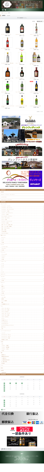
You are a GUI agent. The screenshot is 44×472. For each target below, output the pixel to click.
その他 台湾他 (4, 233)
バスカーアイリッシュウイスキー (7, 200)
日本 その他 (4, 231)
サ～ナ (3, 270)
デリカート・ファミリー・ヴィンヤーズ (8, 194)
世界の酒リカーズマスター (6, 458)
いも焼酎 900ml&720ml (6, 367)
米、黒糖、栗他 (4, 369)
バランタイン (4, 251)
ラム (2, 294)
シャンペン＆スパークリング (6, 337)
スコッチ (2, 247)
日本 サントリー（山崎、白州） (8, 226)
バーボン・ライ (3, 264)
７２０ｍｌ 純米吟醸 (6, 354)
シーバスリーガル (5, 249)
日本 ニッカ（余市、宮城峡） (7, 228)
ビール (2, 373)
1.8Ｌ (2, 350)
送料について (23, 464)
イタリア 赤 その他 (6, 320)
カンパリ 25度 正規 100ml (5, 48)
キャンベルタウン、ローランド (7, 217)
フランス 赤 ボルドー (6, 313)
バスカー (3, 260)
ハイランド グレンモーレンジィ (8, 214)
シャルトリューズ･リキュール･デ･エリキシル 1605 (7, 106)
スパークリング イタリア (6, 342)
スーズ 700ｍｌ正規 (33, 48)
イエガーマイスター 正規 (19, 34)
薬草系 (3, 304)
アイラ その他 (4, 221)
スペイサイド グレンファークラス (8, 210)
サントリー (4, 239)
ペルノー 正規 (17, 63)
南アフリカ (4, 333)
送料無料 (2, 192)
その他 (3, 244)
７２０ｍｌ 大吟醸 (5, 352)
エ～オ (3, 268)
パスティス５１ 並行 (18, 48)
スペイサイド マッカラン (6, 207)
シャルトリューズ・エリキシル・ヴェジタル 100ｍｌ (36, 64)
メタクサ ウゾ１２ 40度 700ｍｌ (36, 34)
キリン (3, 243)
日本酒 (2, 348)
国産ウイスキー (3, 237)
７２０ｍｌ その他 (5, 356)
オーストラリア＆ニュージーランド (8, 331)
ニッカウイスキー (4, 197)
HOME (2, 12)
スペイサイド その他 (6, 212)
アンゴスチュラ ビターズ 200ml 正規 (7, 63)
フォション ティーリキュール (6, 34)
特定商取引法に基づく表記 (9, 464)
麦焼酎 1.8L (4, 362)
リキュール (6, 12)
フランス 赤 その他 (6, 315)
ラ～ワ (3, 275)
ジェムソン (4, 259)
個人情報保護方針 (17, 464)
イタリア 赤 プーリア (6, 319)
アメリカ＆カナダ (5, 327)
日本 (2, 334)
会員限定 (2, 378)
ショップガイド (32, 464)
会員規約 (27, 464)
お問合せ (37, 464)
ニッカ (3, 241)
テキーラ (3, 296)
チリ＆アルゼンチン (5, 329)
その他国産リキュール (6, 309)
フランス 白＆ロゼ (5, 317)
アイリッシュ (3, 255)
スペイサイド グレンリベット (7, 208)
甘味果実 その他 (5, 346)
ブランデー (3, 280)
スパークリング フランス (6, 341)
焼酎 (1, 360)
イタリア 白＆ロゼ (5, 322)
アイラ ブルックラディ (6, 219)
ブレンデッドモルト (5, 235)
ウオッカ (3, 292)
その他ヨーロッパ (5, 326)
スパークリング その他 (6, 344)
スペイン (3, 324)
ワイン (2, 311)
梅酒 (2, 307)
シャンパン (4, 339)
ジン (2, 289)
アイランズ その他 (5, 224)
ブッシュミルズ (4, 257)
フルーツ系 (4, 302)
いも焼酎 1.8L (4, 365)
